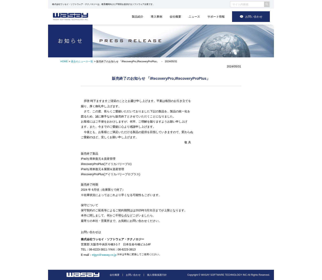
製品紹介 (137, 16)
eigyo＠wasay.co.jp (104, 254)
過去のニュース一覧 (82, 61)
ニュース (194, 16)
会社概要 (175, 16)
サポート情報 (216, 16)
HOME (64, 61)
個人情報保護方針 (157, 274)
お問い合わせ (253, 16)
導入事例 (156, 16)
